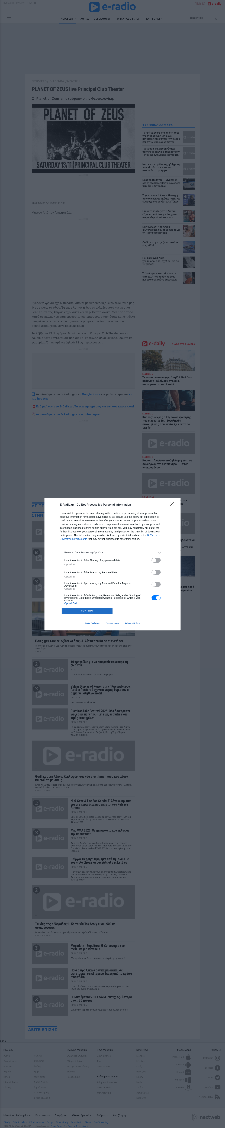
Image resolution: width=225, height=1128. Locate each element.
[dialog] (112, 564)
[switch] (156, 560)
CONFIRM (87, 611)
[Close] (173, 505)
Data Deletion (92, 623)
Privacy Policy (132, 623)
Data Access (112, 623)
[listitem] (112, 552)
